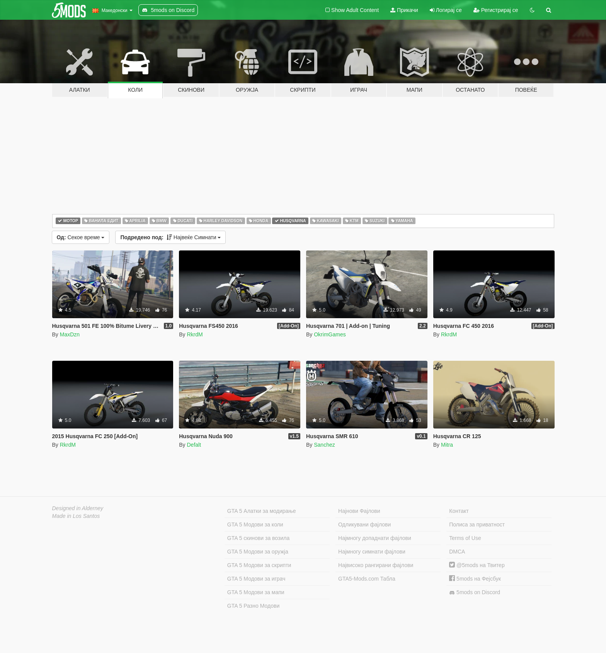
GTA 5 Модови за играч (256, 579)
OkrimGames (330, 334)
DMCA (457, 551)
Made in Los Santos (76, 516)
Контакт (458, 511)
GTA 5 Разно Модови (253, 606)
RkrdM (195, 334)
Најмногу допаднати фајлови (374, 538)
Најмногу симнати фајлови (371, 551)
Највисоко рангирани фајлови (375, 565)
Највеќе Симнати (170, 237)
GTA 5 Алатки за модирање (261, 511)
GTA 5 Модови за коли (255, 524)
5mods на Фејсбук (475, 578)
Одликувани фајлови (364, 524)
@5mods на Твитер (476, 565)
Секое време (81, 237)
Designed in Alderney (78, 508)
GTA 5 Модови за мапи (255, 592)
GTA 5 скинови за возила (258, 538)
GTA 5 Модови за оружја (257, 551)
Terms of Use (465, 538)
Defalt (194, 445)
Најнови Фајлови (359, 511)
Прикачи (404, 10)
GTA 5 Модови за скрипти (259, 565)
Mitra (447, 445)
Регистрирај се (495, 10)
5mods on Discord (474, 592)
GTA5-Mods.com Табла (366, 579)
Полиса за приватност (477, 524)
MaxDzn (70, 334)
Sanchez (324, 445)
